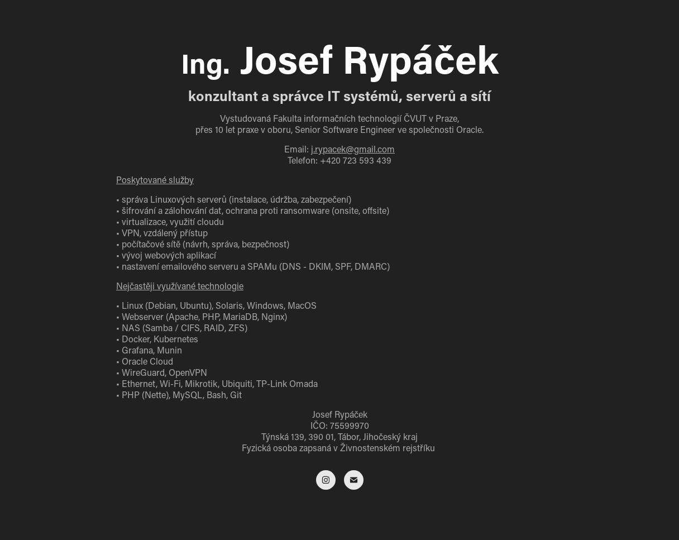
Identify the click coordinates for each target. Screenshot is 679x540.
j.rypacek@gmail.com (353, 149)
